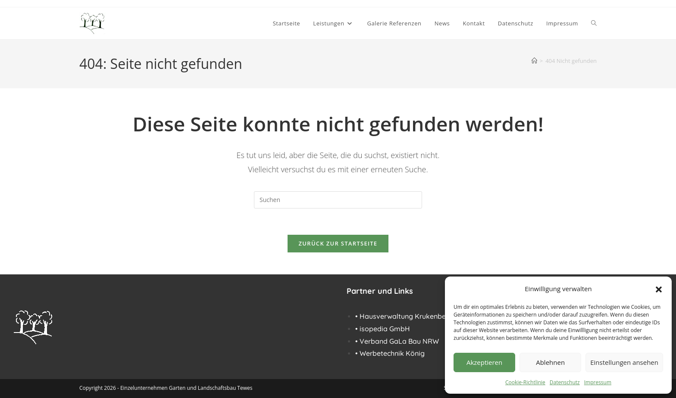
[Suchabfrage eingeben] (338, 199)
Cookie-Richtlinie (525, 382)
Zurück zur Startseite (338, 243)
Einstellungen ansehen (624, 362)
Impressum (597, 382)
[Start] (534, 61)
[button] (658, 288)
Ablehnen (550, 362)
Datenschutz (565, 382)
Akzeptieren (484, 362)
